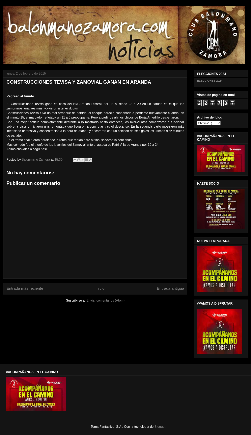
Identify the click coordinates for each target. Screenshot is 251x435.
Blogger (160, 426)
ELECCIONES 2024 (209, 80)
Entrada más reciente (24, 288)
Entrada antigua (170, 288)
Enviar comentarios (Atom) (105, 300)
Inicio (100, 288)
